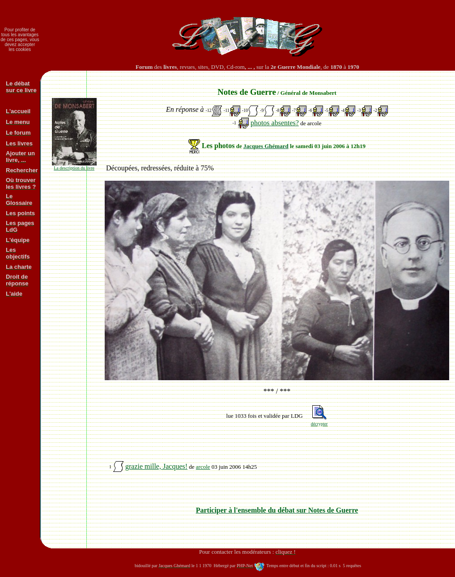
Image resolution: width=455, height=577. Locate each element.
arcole (203, 466)
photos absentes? (275, 123)
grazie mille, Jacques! (156, 466)
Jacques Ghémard (266, 146)
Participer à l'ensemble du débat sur (277, 510)
